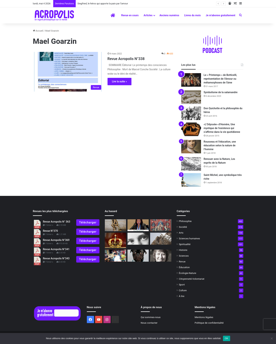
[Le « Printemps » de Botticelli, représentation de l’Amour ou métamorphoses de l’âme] (191, 80)
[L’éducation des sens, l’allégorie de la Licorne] (160, 225)
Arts (181, 232)
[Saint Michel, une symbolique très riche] (191, 180)
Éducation (184, 267)
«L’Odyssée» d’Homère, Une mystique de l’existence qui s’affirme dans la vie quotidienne (222, 128)
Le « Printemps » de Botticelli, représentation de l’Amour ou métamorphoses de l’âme (220, 79)
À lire (181, 296)
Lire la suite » (119, 81)
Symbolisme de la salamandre (221, 92)
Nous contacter (149, 322)
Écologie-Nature (187, 273)
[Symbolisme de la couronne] (115, 240)
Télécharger (87, 222)
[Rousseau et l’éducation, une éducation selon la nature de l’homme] (191, 146)
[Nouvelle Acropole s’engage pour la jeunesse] (138, 225)
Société (183, 226)
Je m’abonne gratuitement (220, 15)
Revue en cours (130, 15)
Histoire (183, 249)
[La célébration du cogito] (115, 225)
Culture (183, 290)
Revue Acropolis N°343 (56, 258)
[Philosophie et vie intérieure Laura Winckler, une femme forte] (160, 256)
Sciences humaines (189, 238)
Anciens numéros (169, 15)
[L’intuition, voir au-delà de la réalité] (138, 239)
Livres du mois (192, 15)
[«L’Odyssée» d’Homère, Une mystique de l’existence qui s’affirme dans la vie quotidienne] (191, 129)
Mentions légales (204, 317)
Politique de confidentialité (209, 322)
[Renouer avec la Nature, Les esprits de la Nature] (191, 164)
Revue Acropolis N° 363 (56, 221)
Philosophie (185, 221)
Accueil (38, 30)
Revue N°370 (50, 230)
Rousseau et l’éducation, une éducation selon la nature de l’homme (220, 145)
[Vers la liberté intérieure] (115, 256)
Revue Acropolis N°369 (56, 240)
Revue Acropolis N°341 (56, 249)
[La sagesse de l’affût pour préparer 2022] (160, 239)
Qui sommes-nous (151, 317)
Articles (148, 15)
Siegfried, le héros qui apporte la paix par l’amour (102, 3)
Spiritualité (185, 244)
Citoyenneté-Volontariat (191, 278)
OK (226, 338)
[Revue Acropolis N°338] (68, 72)
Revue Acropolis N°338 (126, 59)
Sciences (184, 255)
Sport (182, 284)
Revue (182, 261)
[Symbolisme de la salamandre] (191, 97)
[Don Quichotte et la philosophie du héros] (191, 113)
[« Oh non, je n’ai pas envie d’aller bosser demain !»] (138, 256)
